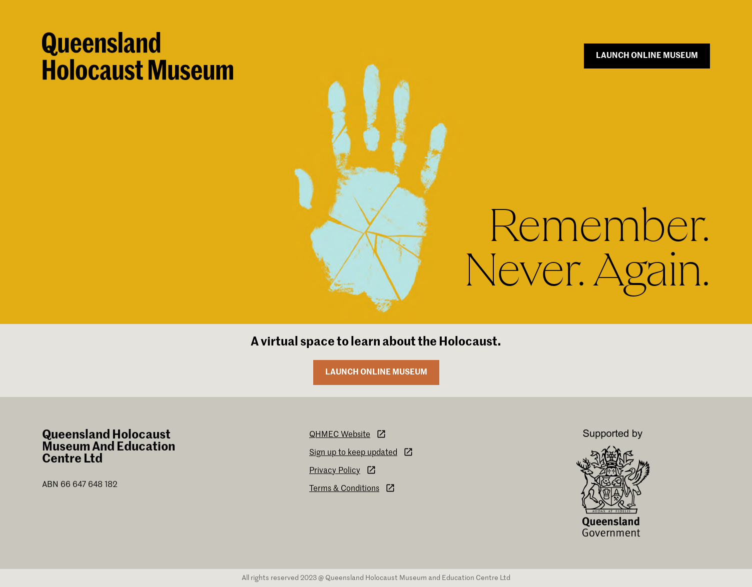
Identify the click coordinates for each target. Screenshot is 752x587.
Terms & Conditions (352, 488)
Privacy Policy (342, 470)
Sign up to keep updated (361, 452)
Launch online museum (647, 56)
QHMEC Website (347, 434)
